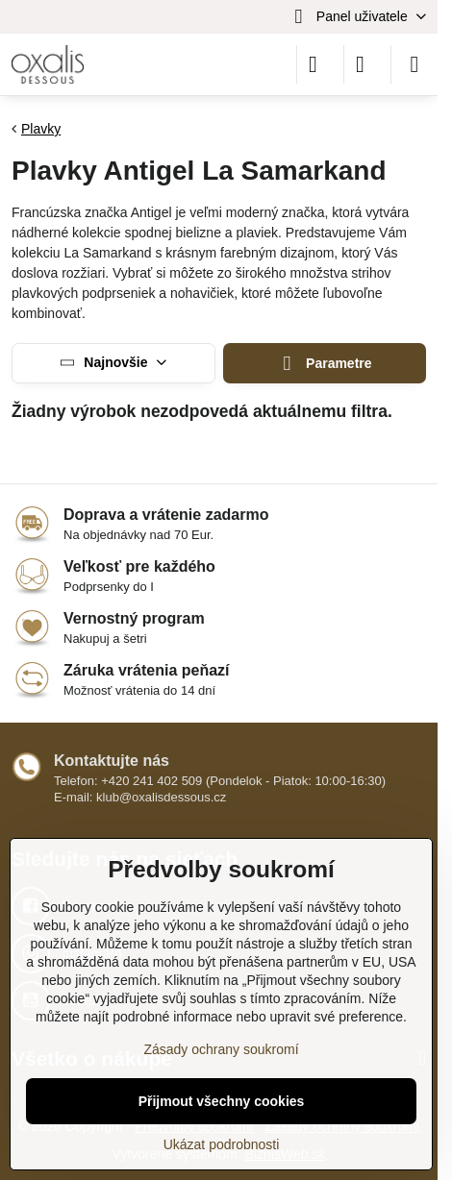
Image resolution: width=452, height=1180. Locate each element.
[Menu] (414, 64)
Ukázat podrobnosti (221, 1144)
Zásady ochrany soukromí (220, 1049)
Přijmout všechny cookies (221, 1101)
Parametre (324, 364)
